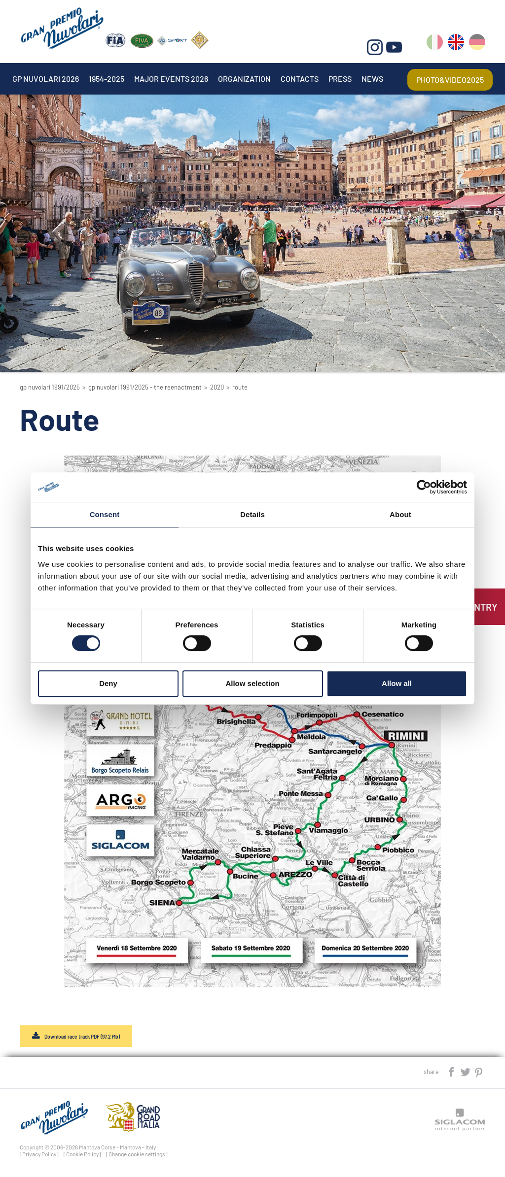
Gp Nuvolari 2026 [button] (45, 78)
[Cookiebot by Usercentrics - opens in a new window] (424, 487)
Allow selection (252, 683)
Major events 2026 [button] (171, 78)
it (435, 44)
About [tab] (400, 514)
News (372, 78)
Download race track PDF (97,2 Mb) (82, 1037)
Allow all (397, 683)
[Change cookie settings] (137, 1153)
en (456, 44)
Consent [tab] (105, 514)
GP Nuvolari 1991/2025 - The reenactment (145, 387)
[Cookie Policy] (82, 1153)
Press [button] (340, 78)
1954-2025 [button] (106, 78)
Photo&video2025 (450, 79)
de (477, 44)
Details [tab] (252, 514)
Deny (108, 683)
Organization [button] (244, 78)
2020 (217, 387)
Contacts (300, 78)
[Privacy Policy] (39, 1153)
